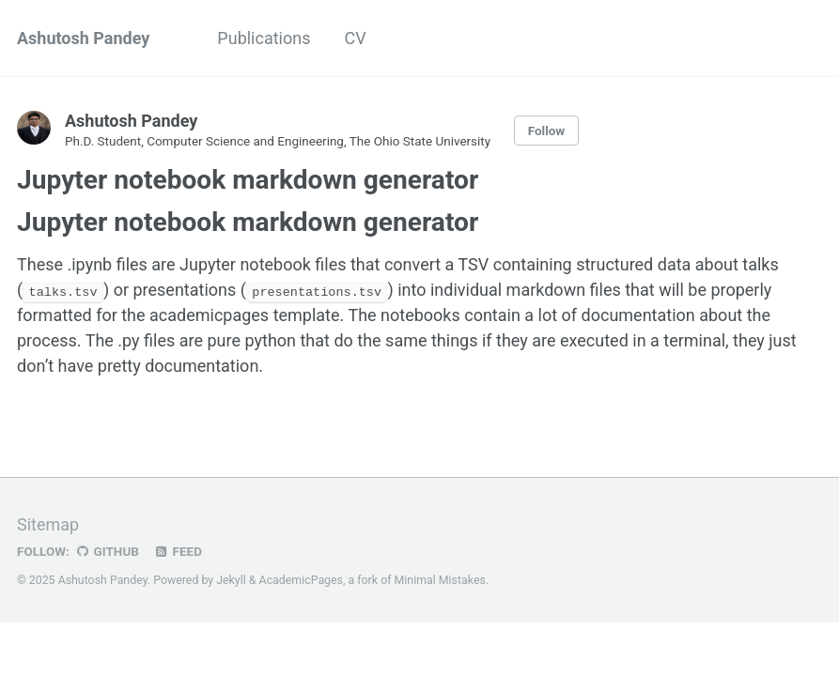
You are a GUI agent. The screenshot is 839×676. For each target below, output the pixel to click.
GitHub (106, 550)
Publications (263, 38)
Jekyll (231, 579)
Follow (547, 130)
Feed (177, 550)
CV (354, 38)
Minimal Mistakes (440, 579)
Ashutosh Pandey (83, 38)
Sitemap (48, 523)
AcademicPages (301, 579)
